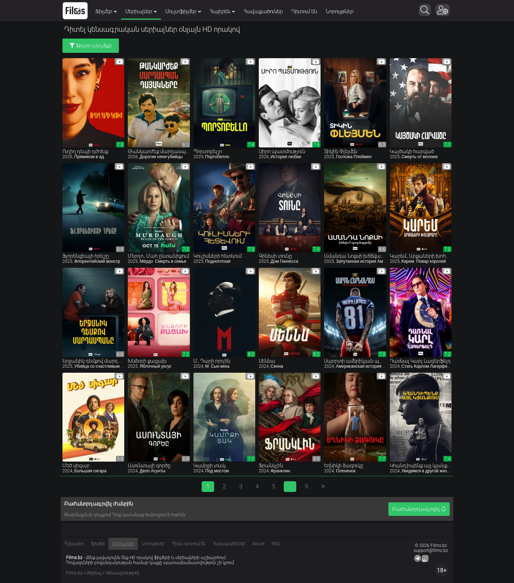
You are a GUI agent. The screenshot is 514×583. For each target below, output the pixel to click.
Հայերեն (222, 11)
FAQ (275, 543)
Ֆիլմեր (106, 11)
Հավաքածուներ (263, 11)
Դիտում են (304, 11)
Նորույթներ (339, 11)
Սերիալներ (141, 11)
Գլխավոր (74, 543)
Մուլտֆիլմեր (183, 11)
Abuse (258, 543)
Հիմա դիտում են (189, 543)
